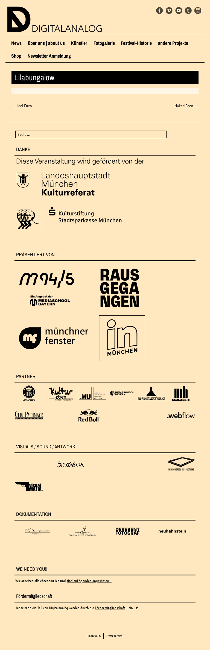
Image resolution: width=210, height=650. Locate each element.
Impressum (94, 635)
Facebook (159, 10)
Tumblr (188, 10)
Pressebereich (114, 635)
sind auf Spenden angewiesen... (89, 581)
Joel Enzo (21, 105)
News (16, 43)
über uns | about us (46, 43)
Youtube (178, 10)
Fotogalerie (104, 43)
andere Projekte (173, 43)
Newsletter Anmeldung (49, 55)
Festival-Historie (136, 43)
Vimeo (169, 10)
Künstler (79, 43)
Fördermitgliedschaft (110, 608)
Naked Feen (186, 105)
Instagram (197, 10)
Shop (16, 55)
